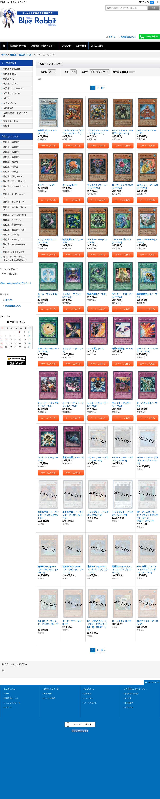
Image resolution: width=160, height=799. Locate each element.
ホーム (7, 694)
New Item (48, 694)
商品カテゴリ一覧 (51, 689)
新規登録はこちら (128, 37)
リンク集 (127, 698)
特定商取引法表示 (131, 694)
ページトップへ (153, 682)
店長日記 (87, 694)
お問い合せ (128, 707)
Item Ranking (9, 689)
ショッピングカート (12, 703)
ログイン (112, 37)
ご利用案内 (128, 703)
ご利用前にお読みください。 (136, 689)
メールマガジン (90, 703)
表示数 (44, 72)
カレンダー (88, 698)
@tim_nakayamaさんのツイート (16, 283)
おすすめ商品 (49, 698)
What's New (89, 689)
